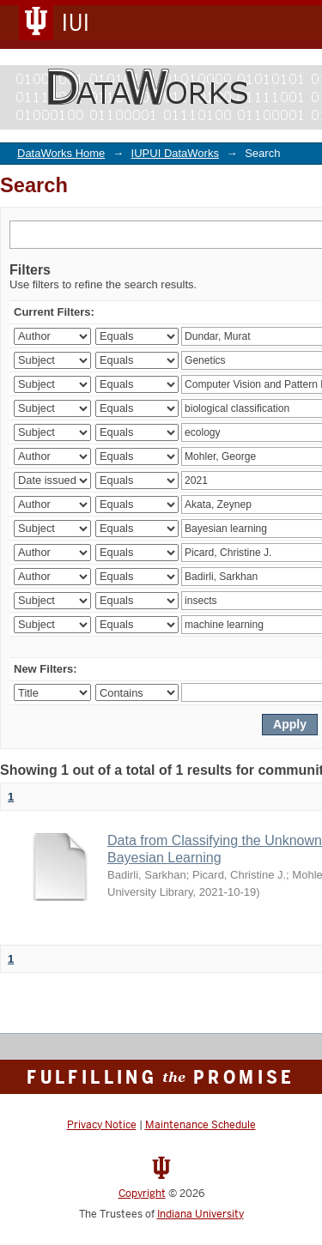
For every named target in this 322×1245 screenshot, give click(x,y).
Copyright (142, 1193)
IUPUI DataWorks (175, 153)
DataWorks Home (61, 153)
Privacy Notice (102, 1125)
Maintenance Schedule (200, 1125)
